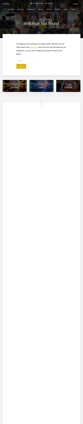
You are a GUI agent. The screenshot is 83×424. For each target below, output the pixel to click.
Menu (75, 4)
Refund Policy (51, 418)
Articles (41, 88)
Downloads (68, 88)
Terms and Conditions (41, 418)
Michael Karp (42, 3)
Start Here (14, 88)
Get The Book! (41, 261)
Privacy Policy (31, 418)
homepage (34, 47)
